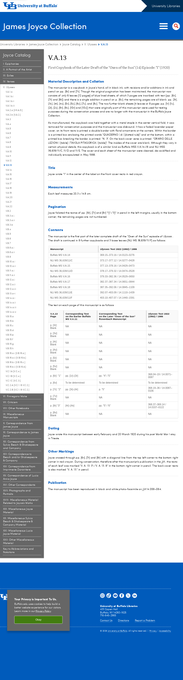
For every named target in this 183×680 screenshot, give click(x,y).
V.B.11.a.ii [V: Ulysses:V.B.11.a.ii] (10, 275)
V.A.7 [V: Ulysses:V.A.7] (8, 138)
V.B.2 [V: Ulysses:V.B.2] (8, 211)
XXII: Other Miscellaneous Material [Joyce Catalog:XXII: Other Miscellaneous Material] (18, 541)
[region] (38, 610)
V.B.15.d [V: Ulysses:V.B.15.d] (10, 330)
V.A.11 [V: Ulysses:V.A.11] (8, 156)
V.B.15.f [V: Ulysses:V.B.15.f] (9, 339)
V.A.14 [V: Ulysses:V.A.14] (9, 170)
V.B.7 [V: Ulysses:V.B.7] (8, 243)
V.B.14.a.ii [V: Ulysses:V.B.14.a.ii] (11, 302)
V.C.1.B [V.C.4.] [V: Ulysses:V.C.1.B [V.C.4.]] (13, 376)
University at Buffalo (117, 631)
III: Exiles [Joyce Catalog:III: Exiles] (8, 75)
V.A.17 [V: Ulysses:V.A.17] (9, 183)
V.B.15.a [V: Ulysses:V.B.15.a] (10, 316)
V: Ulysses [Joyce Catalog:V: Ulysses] (90, 44)
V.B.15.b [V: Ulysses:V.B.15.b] (10, 321)
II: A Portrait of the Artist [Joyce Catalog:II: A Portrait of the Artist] (17, 70)
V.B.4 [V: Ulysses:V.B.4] (8, 229)
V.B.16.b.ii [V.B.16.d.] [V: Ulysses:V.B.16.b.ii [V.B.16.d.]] (16, 367)
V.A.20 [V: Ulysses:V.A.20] (9, 197)
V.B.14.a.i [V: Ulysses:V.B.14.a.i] (10, 298)
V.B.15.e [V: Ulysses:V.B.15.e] (10, 335)
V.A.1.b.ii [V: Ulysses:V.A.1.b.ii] (10, 101)
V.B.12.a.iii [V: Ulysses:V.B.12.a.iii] (11, 289)
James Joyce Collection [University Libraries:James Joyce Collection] (43, 44)
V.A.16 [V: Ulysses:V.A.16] (9, 179)
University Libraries (166, 6)
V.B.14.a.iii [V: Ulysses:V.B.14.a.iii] (11, 307)
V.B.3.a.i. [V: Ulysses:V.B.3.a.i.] (10, 216)
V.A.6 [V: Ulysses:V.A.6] (8, 133)
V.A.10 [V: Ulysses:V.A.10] (9, 151)
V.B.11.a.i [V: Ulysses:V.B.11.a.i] (10, 270)
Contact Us (106, 620)
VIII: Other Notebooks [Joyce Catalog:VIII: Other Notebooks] (16, 408)
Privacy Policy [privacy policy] (43, 611)
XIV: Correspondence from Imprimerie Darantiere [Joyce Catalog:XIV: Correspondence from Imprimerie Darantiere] (19, 468)
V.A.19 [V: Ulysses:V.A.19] (9, 193)
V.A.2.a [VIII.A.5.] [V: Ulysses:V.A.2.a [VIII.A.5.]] (14, 110)
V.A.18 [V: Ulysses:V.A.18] (9, 188)
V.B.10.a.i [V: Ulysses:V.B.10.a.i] (10, 261)
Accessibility (165, 631)
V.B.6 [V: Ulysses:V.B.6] (8, 238)
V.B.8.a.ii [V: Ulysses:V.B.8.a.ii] (10, 252)
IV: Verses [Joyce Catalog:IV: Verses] (9, 81)
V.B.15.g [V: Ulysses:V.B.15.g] (10, 344)
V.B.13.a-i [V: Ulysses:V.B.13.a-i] (10, 293)
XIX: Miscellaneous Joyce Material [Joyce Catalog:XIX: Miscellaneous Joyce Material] (18, 511)
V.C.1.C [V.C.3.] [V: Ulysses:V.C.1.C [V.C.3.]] (13, 381)
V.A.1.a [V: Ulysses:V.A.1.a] (9, 92)
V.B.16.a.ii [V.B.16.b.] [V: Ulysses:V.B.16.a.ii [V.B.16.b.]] (16, 358)
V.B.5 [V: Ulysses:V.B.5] (8, 234)
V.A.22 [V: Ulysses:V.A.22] (9, 206)
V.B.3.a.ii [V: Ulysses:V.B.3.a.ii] (10, 220)
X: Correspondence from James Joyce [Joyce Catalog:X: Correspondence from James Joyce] (18, 425)
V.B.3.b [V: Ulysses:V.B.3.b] (9, 225)
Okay (38, 619)
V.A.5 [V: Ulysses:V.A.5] (8, 128)
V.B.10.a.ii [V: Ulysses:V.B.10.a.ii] (11, 266)
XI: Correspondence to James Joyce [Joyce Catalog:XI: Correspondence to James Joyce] (21, 434)
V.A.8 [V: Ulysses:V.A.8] (8, 142)
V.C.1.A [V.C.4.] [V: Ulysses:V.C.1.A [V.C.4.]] (13, 371)
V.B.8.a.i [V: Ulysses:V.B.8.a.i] (10, 248)
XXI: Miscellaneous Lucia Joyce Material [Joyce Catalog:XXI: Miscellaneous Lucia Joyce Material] (18, 532)
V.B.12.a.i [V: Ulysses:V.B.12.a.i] (10, 280)
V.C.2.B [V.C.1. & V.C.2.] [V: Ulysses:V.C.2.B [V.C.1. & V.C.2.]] (17, 390)
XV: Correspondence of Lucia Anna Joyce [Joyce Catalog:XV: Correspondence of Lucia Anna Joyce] (20, 477)
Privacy (153, 631)
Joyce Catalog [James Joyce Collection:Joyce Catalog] (71, 44)
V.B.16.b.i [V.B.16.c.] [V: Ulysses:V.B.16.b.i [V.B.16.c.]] (15, 362)
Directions (123, 620)
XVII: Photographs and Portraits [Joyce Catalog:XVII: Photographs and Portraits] (16, 493)
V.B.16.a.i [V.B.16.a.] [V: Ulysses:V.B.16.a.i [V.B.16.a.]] (15, 353)
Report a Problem (145, 620)
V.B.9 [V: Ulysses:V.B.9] (8, 257)
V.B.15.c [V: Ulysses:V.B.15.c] (10, 325)
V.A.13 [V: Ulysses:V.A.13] (9, 165)
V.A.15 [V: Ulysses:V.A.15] (9, 174)
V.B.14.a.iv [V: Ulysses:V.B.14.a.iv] (11, 312)
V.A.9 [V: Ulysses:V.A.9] (8, 147)
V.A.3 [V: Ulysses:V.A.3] (8, 119)
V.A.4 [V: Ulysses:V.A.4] (8, 124)
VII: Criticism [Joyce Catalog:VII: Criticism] (10, 402)
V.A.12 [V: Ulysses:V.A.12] (9, 160)
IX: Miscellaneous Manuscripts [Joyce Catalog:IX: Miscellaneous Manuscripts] (13, 416)
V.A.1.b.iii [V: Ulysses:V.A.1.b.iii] (10, 106)
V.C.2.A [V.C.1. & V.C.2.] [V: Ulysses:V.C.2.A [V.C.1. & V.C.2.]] (17, 385)
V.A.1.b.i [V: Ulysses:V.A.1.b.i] (10, 96)
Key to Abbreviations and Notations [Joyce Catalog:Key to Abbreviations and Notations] (18, 551)
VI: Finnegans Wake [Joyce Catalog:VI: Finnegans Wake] (15, 396)
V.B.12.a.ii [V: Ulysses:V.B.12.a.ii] (10, 284)
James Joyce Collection (47, 26)
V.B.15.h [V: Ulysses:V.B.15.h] (10, 348)
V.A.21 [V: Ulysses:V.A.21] (9, 202)
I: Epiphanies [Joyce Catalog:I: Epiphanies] (11, 64)
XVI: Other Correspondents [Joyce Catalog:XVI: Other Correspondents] (19, 485)
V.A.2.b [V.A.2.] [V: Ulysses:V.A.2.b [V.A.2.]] (13, 115)
